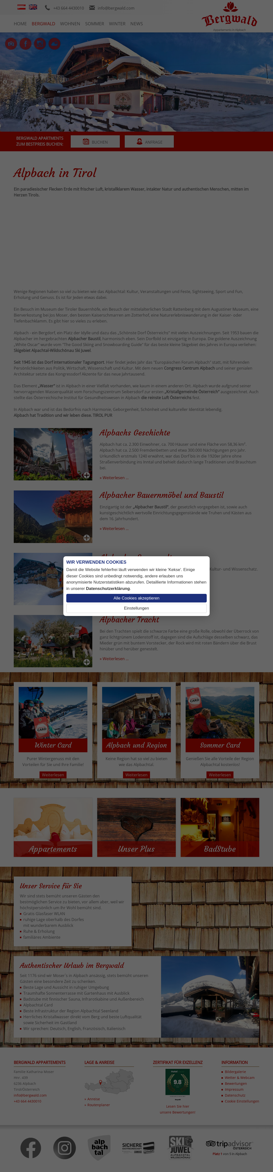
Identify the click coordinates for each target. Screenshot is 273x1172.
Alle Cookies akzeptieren (136, 598)
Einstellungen (136, 608)
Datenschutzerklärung (108, 588)
